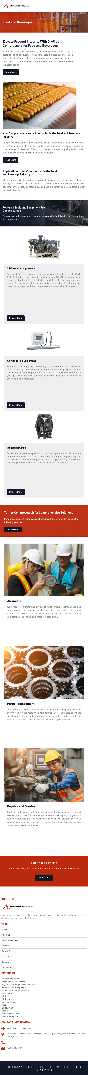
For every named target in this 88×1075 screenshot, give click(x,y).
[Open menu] (83, 5)
